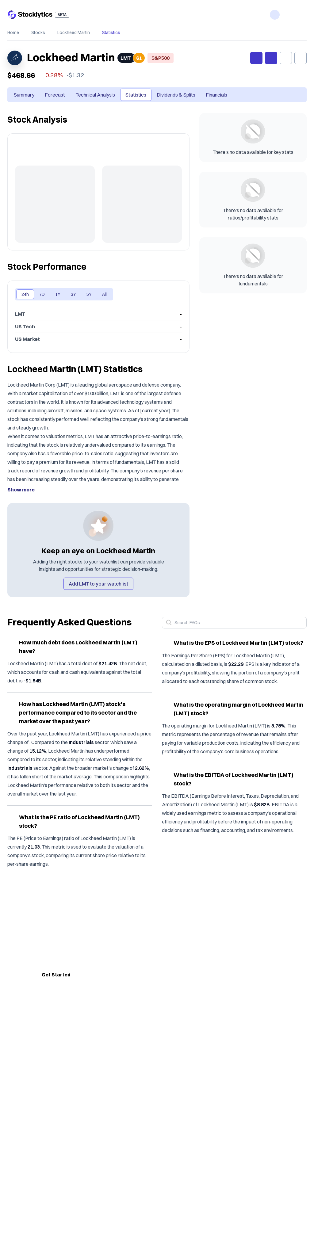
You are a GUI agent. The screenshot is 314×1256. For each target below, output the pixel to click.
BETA (62, 14)
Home (13, 32)
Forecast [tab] (55, 95)
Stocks (38, 32)
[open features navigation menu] (275, 15)
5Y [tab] (89, 294)
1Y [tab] (57, 294)
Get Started (56, 975)
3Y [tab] (73, 294)
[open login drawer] (288, 15)
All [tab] (104, 294)
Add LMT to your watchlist (98, 584)
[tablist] (120, 94)
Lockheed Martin (73, 32)
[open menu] (302, 15)
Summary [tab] (24, 95)
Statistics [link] (111, 32)
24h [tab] (25, 294)
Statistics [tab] (135, 95)
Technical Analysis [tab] (95, 95)
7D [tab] (42, 294)
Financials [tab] (216, 95)
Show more (21, 490)
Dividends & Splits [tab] (176, 95)
